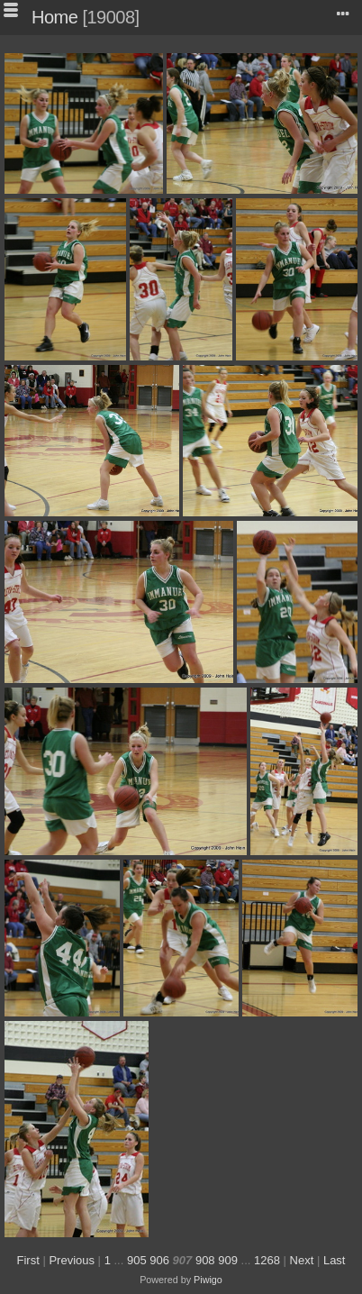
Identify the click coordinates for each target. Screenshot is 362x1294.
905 (137, 1260)
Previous (72, 1260)
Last (334, 1260)
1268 (267, 1260)
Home (54, 17)
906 (159, 1260)
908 (205, 1260)
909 (228, 1260)
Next (302, 1260)
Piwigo (208, 1279)
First (28, 1260)
